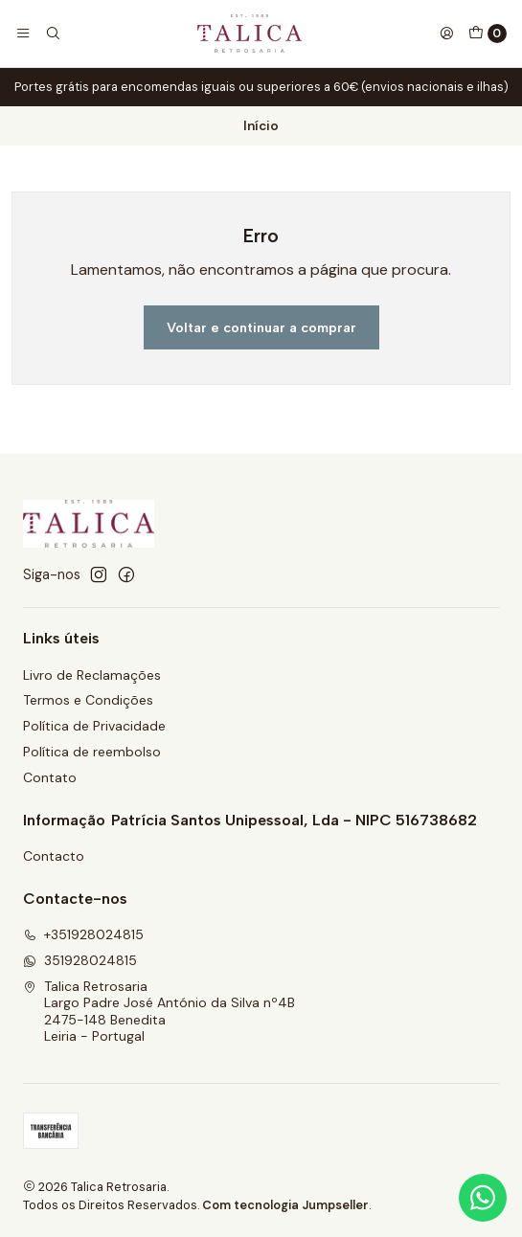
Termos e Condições (88, 699)
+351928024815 (83, 934)
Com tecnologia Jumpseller (285, 1205)
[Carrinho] (488, 33)
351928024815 (80, 960)
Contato (50, 777)
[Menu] (22, 33)
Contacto (53, 856)
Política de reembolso (92, 751)
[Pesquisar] (51, 33)
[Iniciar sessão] (446, 33)
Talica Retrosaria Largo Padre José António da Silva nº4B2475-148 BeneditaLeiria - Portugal (159, 1012)
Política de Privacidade (94, 725)
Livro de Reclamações (92, 675)
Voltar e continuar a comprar (261, 327)
